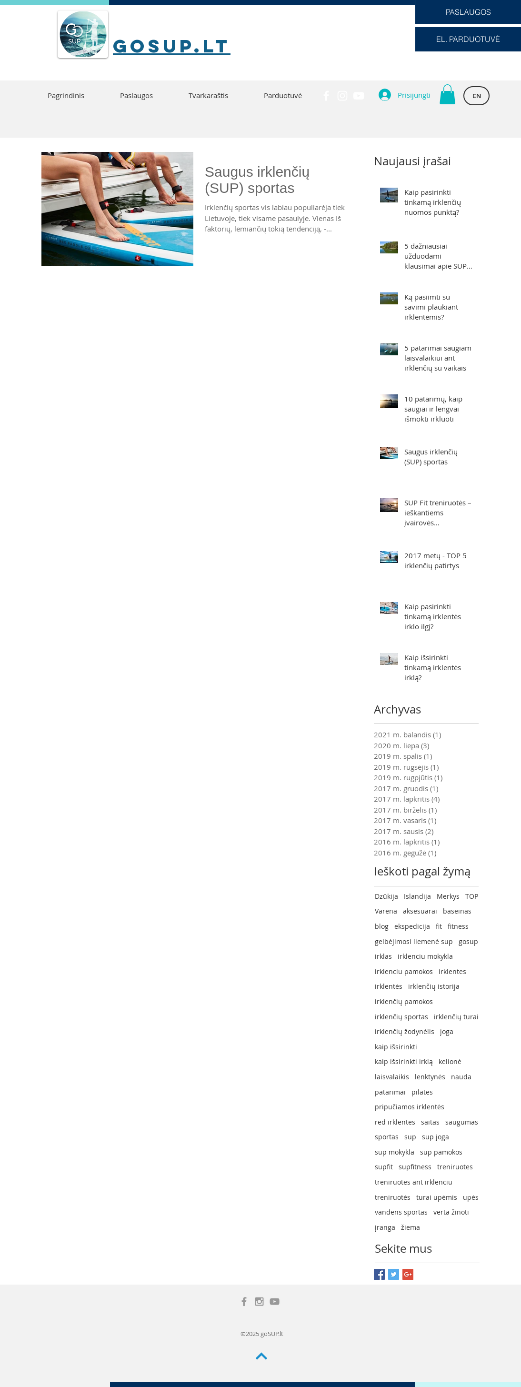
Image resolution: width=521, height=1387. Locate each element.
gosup (468, 941)
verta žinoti (451, 1211)
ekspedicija (412, 926)
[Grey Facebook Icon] (244, 1301)
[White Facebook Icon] (326, 95)
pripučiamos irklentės (409, 1106)
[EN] (476, 95)
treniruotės (393, 1197)
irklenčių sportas (401, 1016)
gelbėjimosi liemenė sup (414, 941)
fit (439, 926)
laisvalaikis (392, 1076)
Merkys (448, 896)
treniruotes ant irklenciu (413, 1181)
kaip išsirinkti (396, 1046)
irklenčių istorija (434, 986)
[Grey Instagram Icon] (259, 1301)
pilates (422, 1091)
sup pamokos (441, 1151)
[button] (447, 94)
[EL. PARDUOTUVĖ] (468, 39)
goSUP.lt (171, 45)
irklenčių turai (456, 1016)
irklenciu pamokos (404, 971)
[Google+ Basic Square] (407, 1274)
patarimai (390, 1091)
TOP (471, 896)
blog (382, 926)
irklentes (452, 971)
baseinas (457, 910)
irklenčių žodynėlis (404, 1031)
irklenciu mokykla (425, 956)
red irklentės (395, 1121)
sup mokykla (394, 1151)
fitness (458, 926)
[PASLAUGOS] (468, 12)
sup (410, 1136)
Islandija (417, 896)
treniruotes (455, 1166)
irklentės (388, 986)
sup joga (435, 1136)
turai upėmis (436, 1197)
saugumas (461, 1121)
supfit (384, 1166)
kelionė (450, 1061)
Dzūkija (386, 896)
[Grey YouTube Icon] (275, 1301)
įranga (385, 1227)
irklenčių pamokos (404, 1001)
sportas (387, 1136)
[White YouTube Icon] (358, 95)
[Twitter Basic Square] (393, 1274)
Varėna (386, 910)
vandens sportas (401, 1211)
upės (471, 1197)
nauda (461, 1076)
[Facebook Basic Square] (379, 1274)
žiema (410, 1227)
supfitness (415, 1166)
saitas (430, 1121)
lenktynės (430, 1076)
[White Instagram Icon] (342, 95)
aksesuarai (420, 910)
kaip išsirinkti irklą (404, 1061)
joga (446, 1031)
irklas (383, 956)
